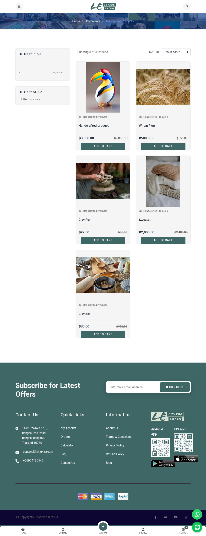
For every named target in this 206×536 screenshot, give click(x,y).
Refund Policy (115, 454)
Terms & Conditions (119, 437)
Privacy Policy (115, 445)
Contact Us (68, 463)
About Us (112, 428)
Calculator (67, 445)
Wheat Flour (147, 125)
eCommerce (92, 21)
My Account (68, 428)
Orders (65, 437)
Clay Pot (84, 219)
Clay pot (84, 313)
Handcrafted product (94, 125)
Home (76, 21)
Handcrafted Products (95, 117)
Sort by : (155, 52)
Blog (109, 463)
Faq (63, 454)
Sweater (145, 219)
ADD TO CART (102, 146)
